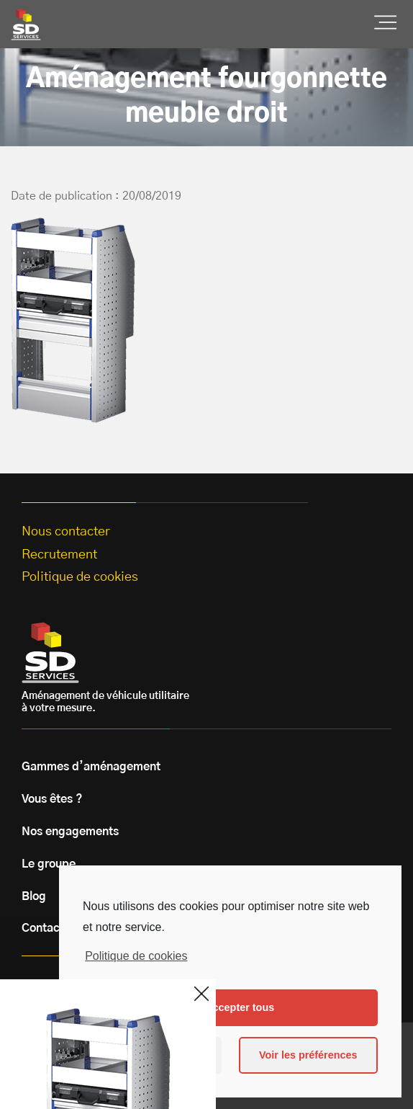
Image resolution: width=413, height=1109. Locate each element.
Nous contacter (66, 531)
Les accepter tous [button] (230, 1007)
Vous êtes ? (52, 799)
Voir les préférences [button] (308, 1055)
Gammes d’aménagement (91, 766)
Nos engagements (70, 831)
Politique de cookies (136, 956)
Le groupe (49, 864)
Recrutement (59, 554)
